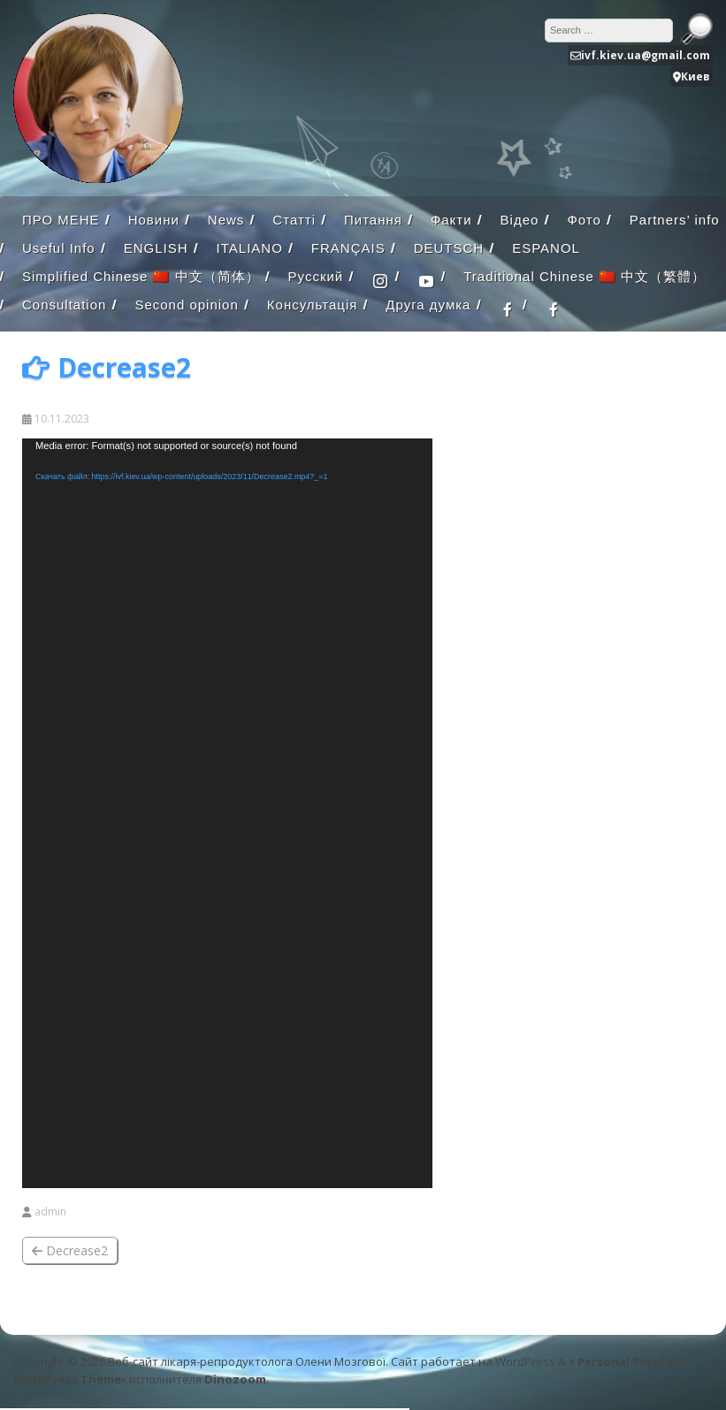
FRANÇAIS (348, 247)
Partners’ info (675, 219)
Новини (154, 219)
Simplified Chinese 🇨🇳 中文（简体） (141, 276)
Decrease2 (70, 1250)
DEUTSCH (449, 247)
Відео (520, 219)
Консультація (312, 304)
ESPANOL (546, 247)
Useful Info (59, 247)
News (226, 219)
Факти (451, 219)
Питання (373, 219)
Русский (316, 276)
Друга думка (428, 304)
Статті (294, 219)
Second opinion (186, 304)
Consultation (64, 304)
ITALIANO (250, 247)
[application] (227, 813)
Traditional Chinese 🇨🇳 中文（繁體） (584, 276)
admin (50, 1212)
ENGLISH (156, 247)
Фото (583, 219)
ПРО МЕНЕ (61, 219)
